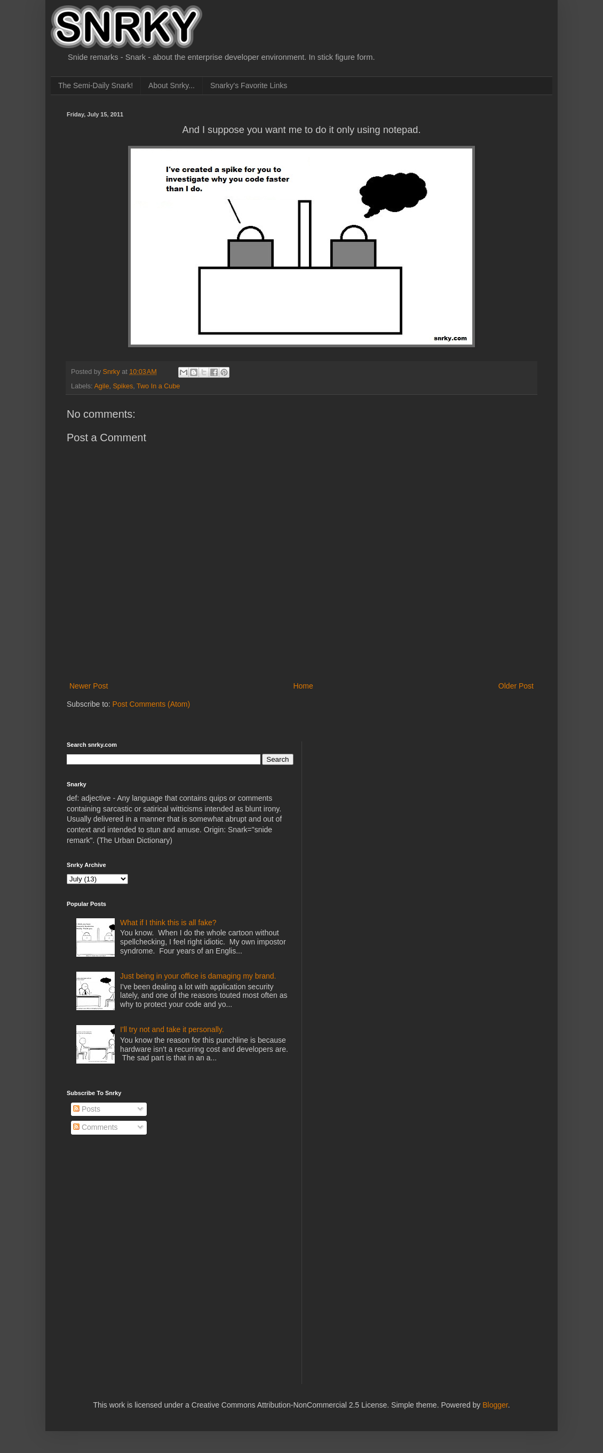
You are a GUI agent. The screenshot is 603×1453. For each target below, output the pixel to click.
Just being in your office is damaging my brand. (198, 976)
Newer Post (88, 686)
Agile (101, 386)
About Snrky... (171, 85)
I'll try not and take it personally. (172, 1029)
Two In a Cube (158, 386)
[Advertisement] (393, 808)
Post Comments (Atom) (151, 704)
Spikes (123, 386)
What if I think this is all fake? (168, 922)
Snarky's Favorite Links (248, 85)
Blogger (494, 1405)
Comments (95, 1127)
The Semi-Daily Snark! (95, 85)
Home (303, 686)
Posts (86, 1109)
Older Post (516, 686)
